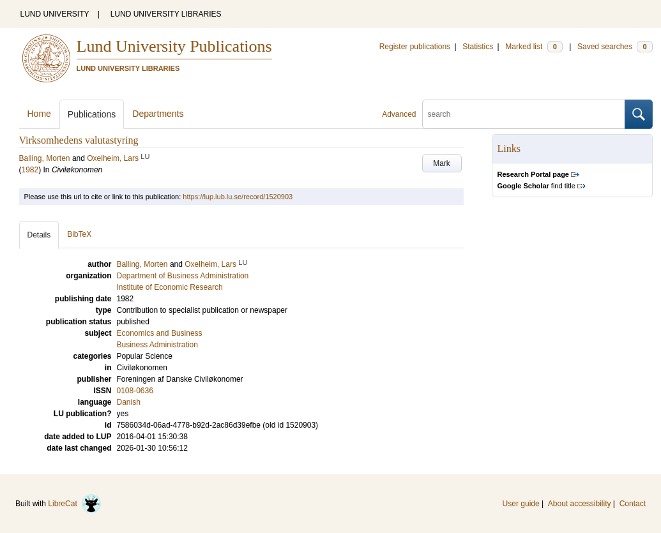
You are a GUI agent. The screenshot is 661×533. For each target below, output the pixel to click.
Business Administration (157, 344)
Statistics (477, 46)
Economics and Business (159, 333)
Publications (92, 114)
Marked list (533, 46)
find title (536, 186)
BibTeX (79, 234)
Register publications (414, 46)
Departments (157, 114)
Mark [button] (441, 163)
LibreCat (75, 503)
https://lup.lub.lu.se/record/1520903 (238, 196)
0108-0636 (135, 390)
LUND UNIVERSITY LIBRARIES (166, 14)
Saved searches (615, 46)
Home (39, 114)
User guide (521, 503)
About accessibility (579, 503)
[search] (523, 114)
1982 (30, 169)
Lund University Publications (174, 46)
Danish (129, 402)
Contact (632, 503)
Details (39, 234)
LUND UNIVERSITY (54, 14)
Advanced (399, 114)
